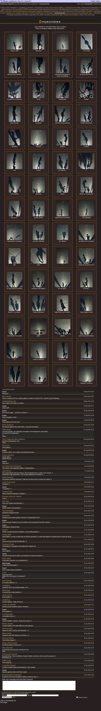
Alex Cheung (6, 580)
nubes (79, 8)
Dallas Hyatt (6, 660)
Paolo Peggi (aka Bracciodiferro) (13, 439)
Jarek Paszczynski (8, 482)
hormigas (82, 11)
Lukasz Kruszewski (9, 605)
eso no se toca (71, 13)
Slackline (97, 13)
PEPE (26, 9)
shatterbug (6, 600)
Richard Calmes (8, 638)
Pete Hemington (8, 511)
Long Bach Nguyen (9, 665)
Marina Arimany (7, 477)
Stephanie (5, 515)
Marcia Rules (6, 633)
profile (17, 4)
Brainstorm (86, 8)
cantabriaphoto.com (9, 401)
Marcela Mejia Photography (12, 675)
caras (97, 9)
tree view (80, 4)
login (9, 694)
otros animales (17, 9)
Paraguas (32, 11)
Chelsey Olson (7, 491)
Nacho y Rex (78, 15)
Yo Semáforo (49, 13)
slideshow (97, 4)
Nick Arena (6, 590)
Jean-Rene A (6, 471)
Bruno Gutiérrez (7, 425)
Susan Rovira (7, 595)
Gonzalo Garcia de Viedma (11, 496)
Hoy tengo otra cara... (85, 13)
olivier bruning (7, 628)
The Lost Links (89, 15)
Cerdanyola (39, 13)
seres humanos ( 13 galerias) (16, 8)
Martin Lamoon (7, 624)
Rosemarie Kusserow (9, 654)
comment (6, 389)
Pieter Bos (6, 445)
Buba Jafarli (6, 558)
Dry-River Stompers (44, 15)
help (13, 699)
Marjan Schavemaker (9, 643)
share (12, 389)
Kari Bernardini (7, 614)
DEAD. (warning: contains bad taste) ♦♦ (14, 11)
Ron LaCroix (6, 396)
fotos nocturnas (44, 9)
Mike (4, 539)
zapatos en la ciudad (13, 13)
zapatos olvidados (43, 11)
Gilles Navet (6, 429)
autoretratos (33, 9)
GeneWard (6, 585)
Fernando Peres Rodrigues (11, 466)
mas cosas (53, 8)
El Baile (25, 15)
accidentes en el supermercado (62, 11)
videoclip (32, 15)
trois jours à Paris (28, 13)
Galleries (34, 4)
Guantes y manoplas (93, 11)
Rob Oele (5, 501)
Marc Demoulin (7, 648)
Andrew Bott (6, 534)
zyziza (4, 573)
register (15, 694)
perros (9, 9)
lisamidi (4, 530)
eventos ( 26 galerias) (35, 8)
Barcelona (66, 9)
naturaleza (75, 9)
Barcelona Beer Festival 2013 (62, 15)
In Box (2, 8)
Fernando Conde (8, 544)
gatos (3, 9)
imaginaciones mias (87, 9)
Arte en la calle (56, 9)
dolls (75, 11)
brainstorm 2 (95, 8)
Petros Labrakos (8, 455)
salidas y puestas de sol (66, 8)
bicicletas (18, 15)
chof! (3, 13)
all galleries (25, 4)
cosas (46, 8)
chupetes (10, 15)
